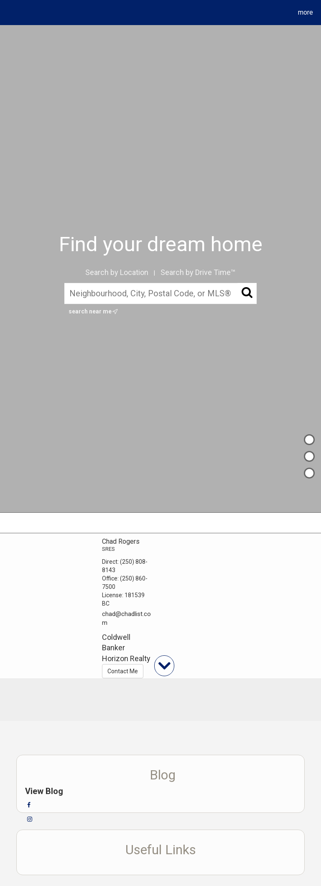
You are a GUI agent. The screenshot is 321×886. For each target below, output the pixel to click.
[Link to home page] (8, 12)
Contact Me (122, 671)
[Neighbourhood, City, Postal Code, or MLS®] (160, 293)
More (305, 12)
